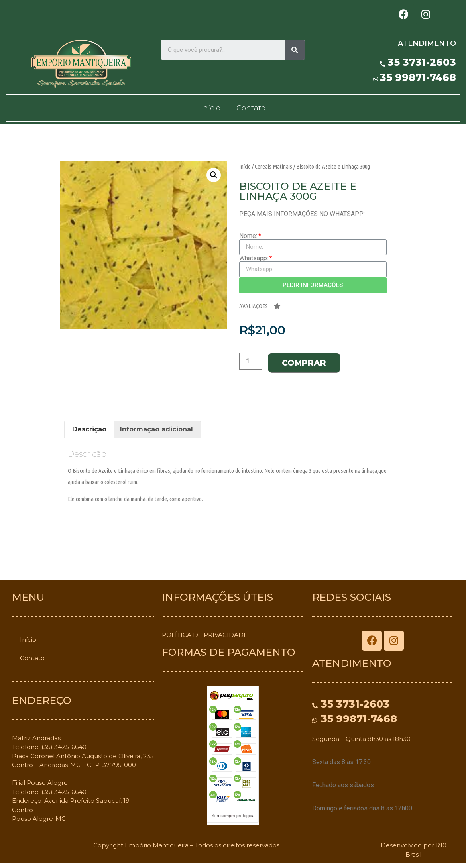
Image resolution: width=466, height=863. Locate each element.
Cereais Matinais (273, 166)
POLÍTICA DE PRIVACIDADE (205, 635)
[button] (260, 308)
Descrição (89, 429)
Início (210, 108)
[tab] (89, 429)
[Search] (295, 50)
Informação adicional (156, 429)
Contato (250, 108)
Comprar (304, 363)
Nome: (248, 236)
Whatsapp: (253, 258)
